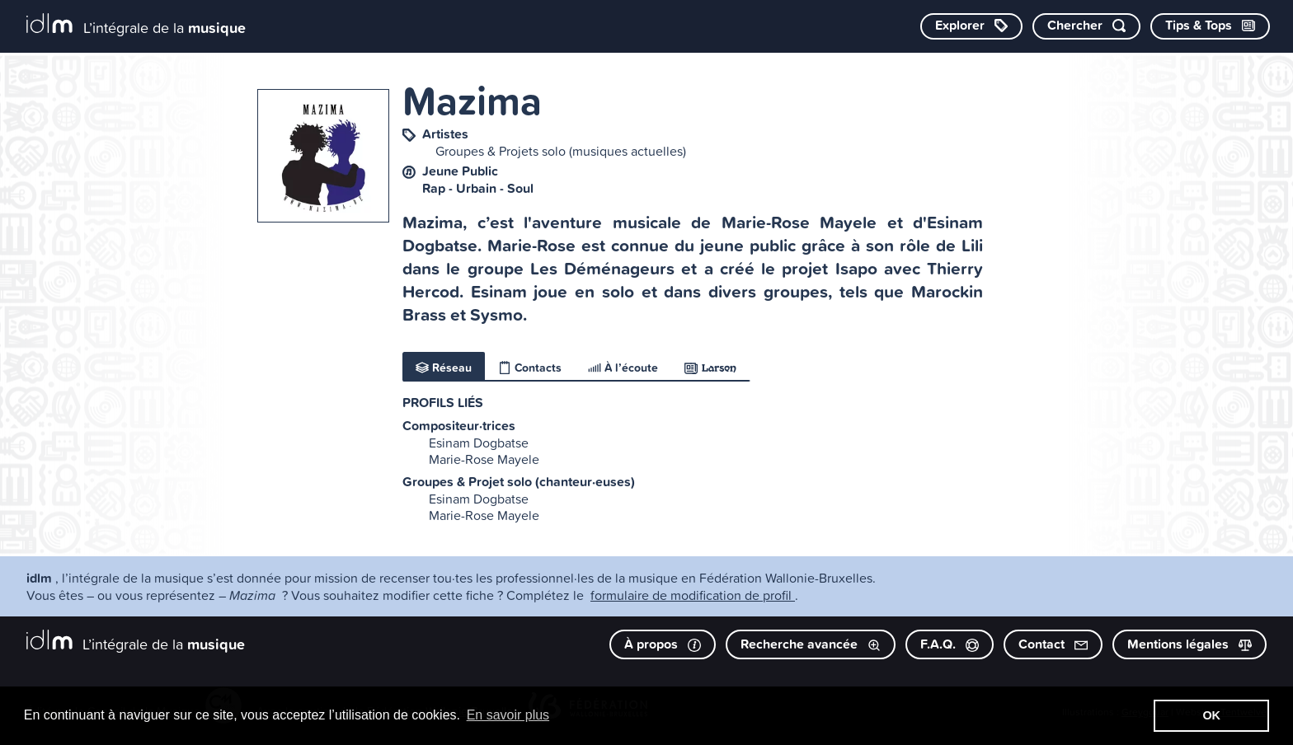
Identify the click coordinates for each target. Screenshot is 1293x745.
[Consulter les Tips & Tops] (1210, 26)
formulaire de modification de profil (692, 595)
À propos (662, 644)
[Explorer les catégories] (971, 26)
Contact (1053, 644)
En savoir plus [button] (508, 715)
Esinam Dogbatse (479, 442)
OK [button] (1211, 715)
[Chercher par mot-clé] (1086, 26)
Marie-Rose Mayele (484, 459)
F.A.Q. (949, 644)
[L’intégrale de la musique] (136, 25)
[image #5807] (323, 156)
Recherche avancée (811, 644)
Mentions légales (1189, 644)
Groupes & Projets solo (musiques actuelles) (560, 151)
